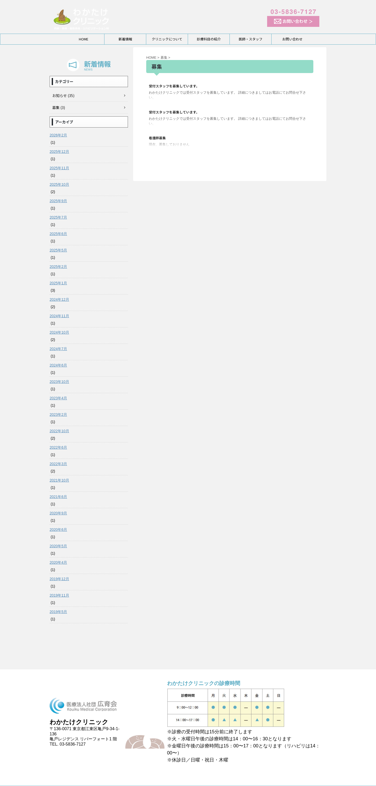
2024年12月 (59, 299)
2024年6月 (58, 365)
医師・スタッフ (250, 39)
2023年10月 (59, 382)
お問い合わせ (292, 39)
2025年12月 (59, 151)
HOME (83, 39)
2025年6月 (58, 234)
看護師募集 (157, 137)
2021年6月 (58, 497)
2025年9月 (58, 201)
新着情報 (125, 39)
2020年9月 (58, 513)
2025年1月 (58, 283)
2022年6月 (58, 447)
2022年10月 (59, 431)
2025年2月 (58, 267)
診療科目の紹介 (209, 39)
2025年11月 (59, 168)
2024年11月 (59, 316)
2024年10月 (59, 332)
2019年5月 (58, 612)
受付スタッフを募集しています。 (174, 85)
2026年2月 (58, 135)
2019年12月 (59, 579)
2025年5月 (58, 250)
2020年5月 (58, 546)
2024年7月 (58, 349)
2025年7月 (58, 217)
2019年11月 (59, 595)
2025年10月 (59, 184)
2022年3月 (58, 464)
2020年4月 (58, 562)
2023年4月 (58, 398)
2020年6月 (58, 529)
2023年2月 (58, 414)
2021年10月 (59, 480)
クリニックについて (167, 39)
